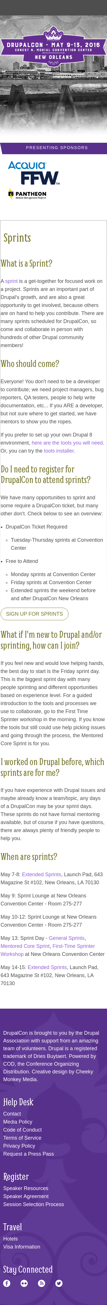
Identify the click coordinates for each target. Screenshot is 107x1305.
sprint (11, 281)
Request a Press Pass (28, 1154)
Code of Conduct (22, 1130)
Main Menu (12, 6)
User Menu (95, 6)
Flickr (24, 1283)
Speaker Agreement (26, 1196)
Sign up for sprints (34, 614)
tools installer (59, 451)
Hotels (10, 1239)
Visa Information (21, 1247)
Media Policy (17, 1122)
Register (16, 1176)
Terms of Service (22, 1138)
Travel (12, 1226)
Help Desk (18, 1102)
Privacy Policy (19, 1146)
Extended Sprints (41, 874)
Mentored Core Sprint (25, 946)
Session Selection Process (33, 1204)
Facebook (6, 1283)
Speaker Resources (25, 1188)
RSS (41, 1283)
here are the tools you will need (67, 443)
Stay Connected (28, 1269)
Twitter (58, 1283)
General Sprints (66, 938)
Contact (12, 1114)
